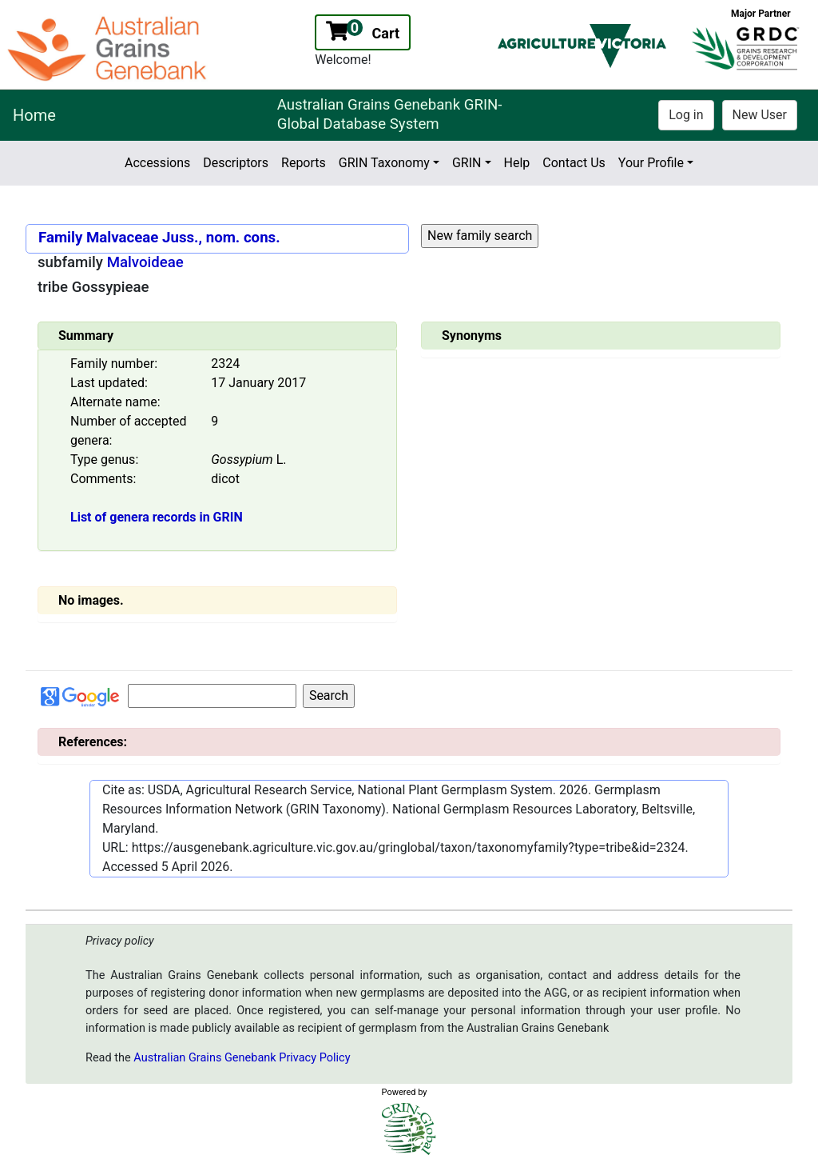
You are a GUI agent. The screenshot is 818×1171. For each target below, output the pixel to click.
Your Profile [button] (651, 162)
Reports (303, 162)
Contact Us (574, 162)
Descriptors (235, 162)
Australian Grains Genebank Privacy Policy (241, 1058)
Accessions (157, 162)
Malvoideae (145, 262)
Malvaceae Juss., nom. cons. (183, 237)
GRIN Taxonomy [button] (384, 162)
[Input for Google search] (212, 696)
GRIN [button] (467, 162)
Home (34, 115)
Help (517, 162)
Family (60, 237)
